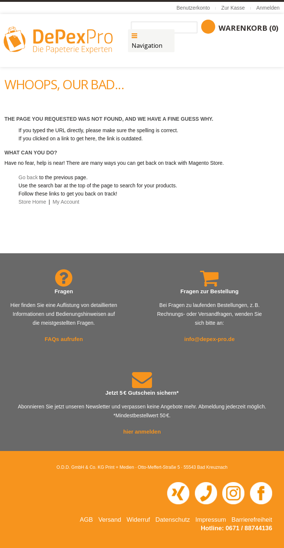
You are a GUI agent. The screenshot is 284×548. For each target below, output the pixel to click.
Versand (109, 519)
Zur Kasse (233, 8)
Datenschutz (172, 519)
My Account (66, 202)
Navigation (147, 45)
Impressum (210, 519)
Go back (28, 177)
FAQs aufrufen (64, 339)
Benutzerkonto (193, 8)
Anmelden (268, 8)
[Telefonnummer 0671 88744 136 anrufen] (206, 492)
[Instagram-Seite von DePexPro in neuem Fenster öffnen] (233, 492)
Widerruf (138, 519)
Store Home (32, 202)
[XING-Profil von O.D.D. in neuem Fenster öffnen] (178, 492)
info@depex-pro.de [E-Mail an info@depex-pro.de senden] (209, 339)
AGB (86, 519)
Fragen (63, 291)
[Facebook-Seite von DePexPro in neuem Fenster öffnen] (261, 492)
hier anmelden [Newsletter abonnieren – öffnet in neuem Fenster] (142, 431)
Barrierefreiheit (251, 519)
